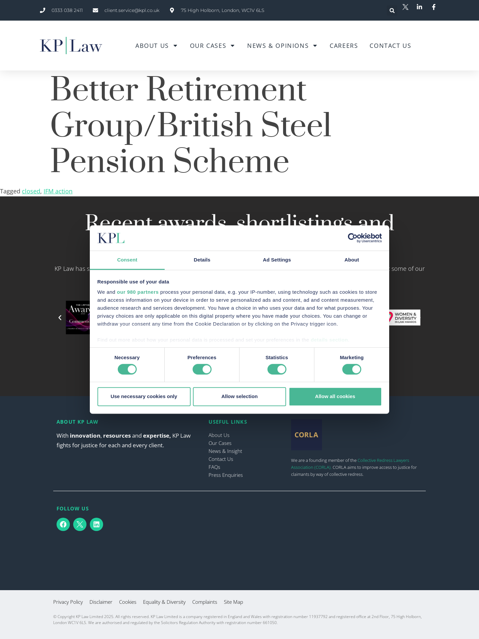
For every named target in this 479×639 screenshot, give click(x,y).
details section (329, 340)
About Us (156, 45)
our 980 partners (138, 292)
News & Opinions (282, 45)
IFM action (58, 191)
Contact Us (390, 46)
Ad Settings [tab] (277, 260)
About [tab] (352, 260)
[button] (392, 10)
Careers (344, 46)
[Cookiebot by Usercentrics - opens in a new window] (353, 238)
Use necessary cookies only (143, 396)
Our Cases (213, 45)
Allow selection (239, 396)
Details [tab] (202, 260)
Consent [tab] (127, 260)
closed (31, 191)
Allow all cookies (335, 396)
